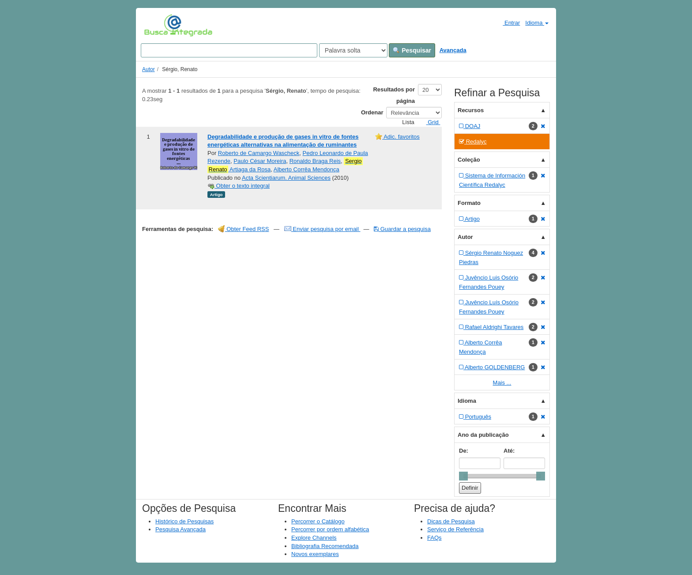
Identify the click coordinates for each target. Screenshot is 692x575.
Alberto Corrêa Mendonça (306, 169)
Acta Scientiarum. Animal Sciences (286, 177)
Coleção (469, 159)
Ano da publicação (483, 434)
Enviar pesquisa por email (322, 229)
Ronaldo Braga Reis (315, 161)
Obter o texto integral (238, 185)
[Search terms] (229, 50)
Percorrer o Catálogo (318, 521)
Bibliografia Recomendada (324, 546)
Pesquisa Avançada (180, 529)
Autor (148, 69)
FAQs (434, 537)
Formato (469, 203)
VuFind (158, 25)
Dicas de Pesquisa (451, 521)
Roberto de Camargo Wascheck (259, 153)
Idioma (537, 22)
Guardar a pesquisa (402, 229)
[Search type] (353, 50)
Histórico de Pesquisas (184, 521)
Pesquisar (412, 50)
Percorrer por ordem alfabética (330, 529)
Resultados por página (394, 95)
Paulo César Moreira (259, 161)
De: (463, 450)
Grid (429, 122)
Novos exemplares (315, 554)
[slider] (463, 476)
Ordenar (372, 112)
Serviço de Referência (455, 529)
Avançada (453, 50)
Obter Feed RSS (243, 229)
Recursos (471, 110)
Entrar (508, 22)
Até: (509, 450)
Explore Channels (314, 537)
